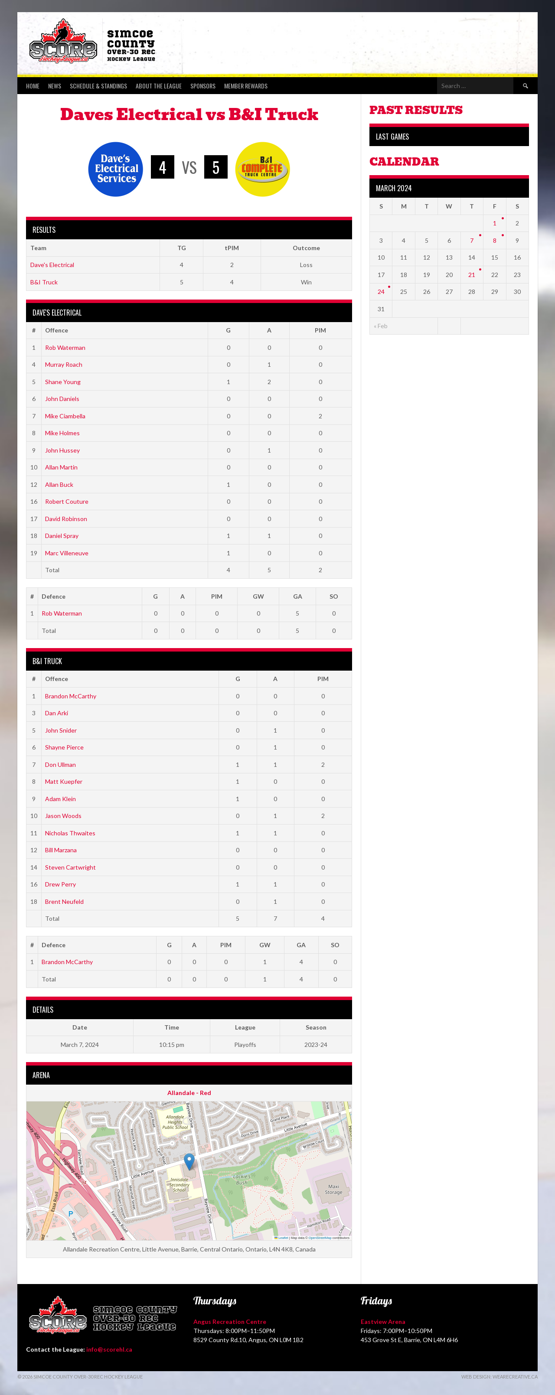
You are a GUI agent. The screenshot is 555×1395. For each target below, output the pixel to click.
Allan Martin (61, 467)
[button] (189, 1162)
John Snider (61, 730)
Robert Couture (66, 501)
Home (32, 85)
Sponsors (202, 85)
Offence (56, 330)
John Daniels (62, 398)
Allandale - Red (189, 1092)
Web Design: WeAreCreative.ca (499, 1376)
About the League (159, 85)
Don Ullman (60, 764)
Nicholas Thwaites (70, 833)
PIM (320, 330)
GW (258, 596)
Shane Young (63, 381)
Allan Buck (59, 484)
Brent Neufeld (64, 901)
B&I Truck (44, 282)
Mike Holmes (62, 433)
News (54, 85)
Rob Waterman (65, 347)
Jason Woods (63, 815)
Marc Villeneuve (66, 553)
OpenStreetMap (320, 1238)
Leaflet (281, 1238)
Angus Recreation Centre (229, 1321)
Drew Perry (60, 884)
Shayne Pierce (64, 747)
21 (471, 274)
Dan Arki (56, 713)
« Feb (381, 325)
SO (334, 596)
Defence (53, 596)
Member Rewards (246, 85)
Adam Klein (60, 798)
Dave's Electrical (52, 264)
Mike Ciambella (65, 416)
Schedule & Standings (98, 85)
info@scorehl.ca (109, 1349)
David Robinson (66, 518)
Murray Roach (63, 364)
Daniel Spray (61, 535)
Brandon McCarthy (70, 696)
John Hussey (62, 450)
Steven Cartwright (70, 867)
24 (381, 291)
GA (297, 596)
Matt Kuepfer (63, 781)
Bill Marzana (61, 850)
